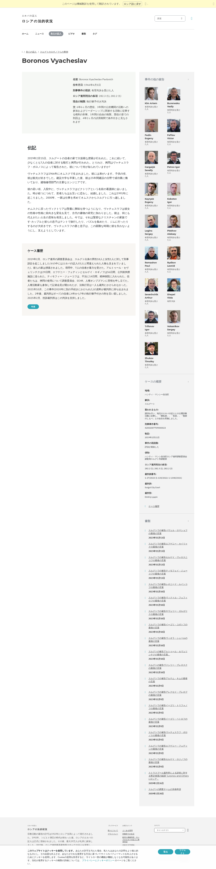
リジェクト (182, 851)
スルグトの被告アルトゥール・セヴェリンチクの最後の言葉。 (168, 653)
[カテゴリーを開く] (188, 830)
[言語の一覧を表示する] (146, 4)
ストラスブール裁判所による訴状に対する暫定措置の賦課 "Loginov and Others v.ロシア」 (169, 775)
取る (166, 851)
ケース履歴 (154, 506)
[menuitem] (25, 33)
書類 (84, 33)
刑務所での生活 (128, 834)
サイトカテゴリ (163, 830)
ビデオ (71, 33)
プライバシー (113, 834)
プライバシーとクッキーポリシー (98, 860)
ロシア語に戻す (132, 3)
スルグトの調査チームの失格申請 (165, 789)
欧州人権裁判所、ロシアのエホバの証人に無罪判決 (130, 839)
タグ (95, 33)
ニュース (39, 33)
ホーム (25, 33)
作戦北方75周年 (128, 845)
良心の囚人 (56, 33)
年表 (33, 306)
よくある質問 (127, 830)
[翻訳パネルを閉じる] (213, 4)
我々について (113, 830)
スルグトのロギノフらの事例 (54, 51)
